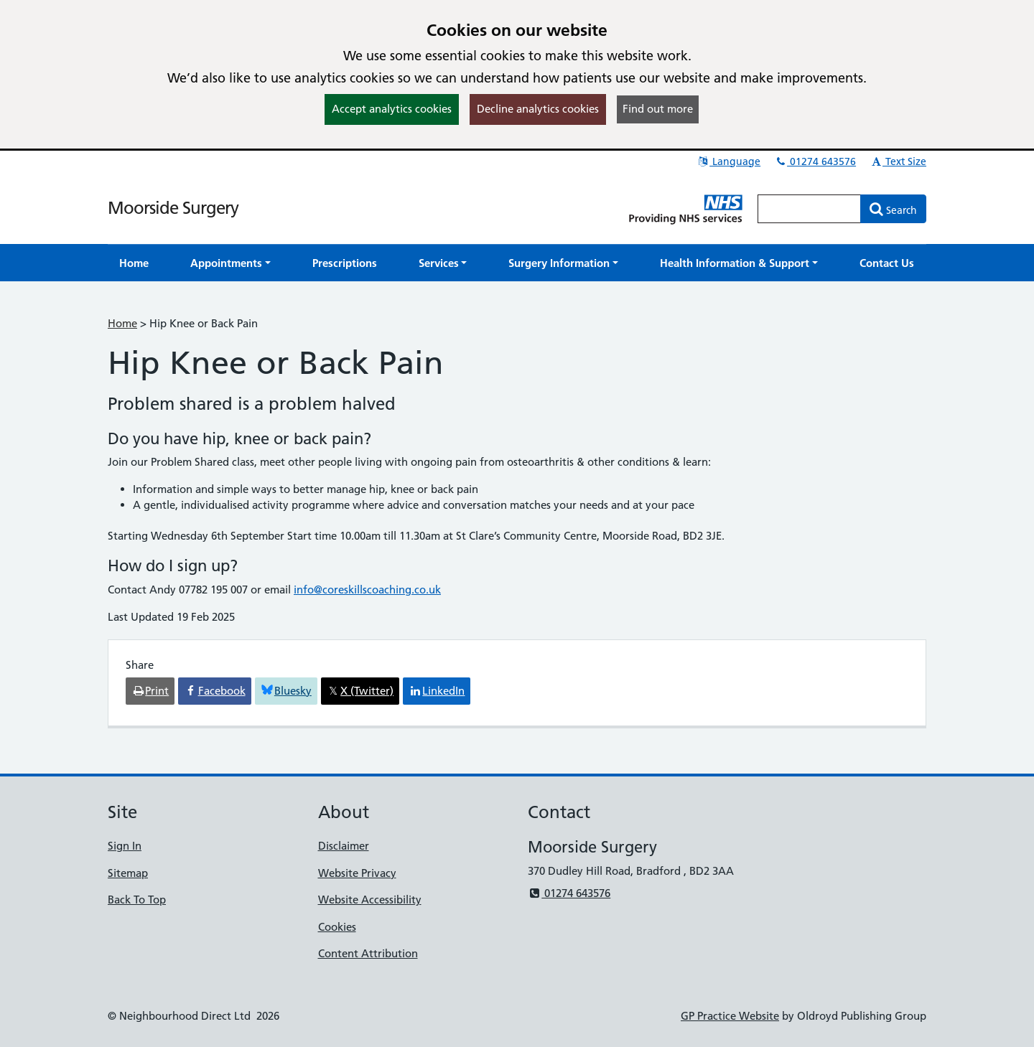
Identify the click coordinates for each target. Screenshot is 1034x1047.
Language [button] (728, 161)
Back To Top (137, 899)
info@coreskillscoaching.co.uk (367, 589)
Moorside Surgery (173, 207)
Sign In (124, 846)
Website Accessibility (369, 899)
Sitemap (128, 873)
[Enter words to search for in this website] (809, 208)
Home (122, 323)
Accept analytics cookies (392, 109)
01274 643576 (815, 161)
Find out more (658, 109)
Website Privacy (357, 873)
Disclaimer (343, 846)
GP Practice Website (730, 1016)
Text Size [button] (898, 161)
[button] (230, 263)
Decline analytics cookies (538, 109)
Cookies (337, 927)
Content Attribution (368, 953)
